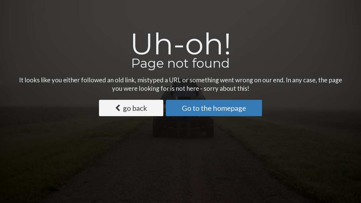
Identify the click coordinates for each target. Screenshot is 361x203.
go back (131, 108)
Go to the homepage (214, 108)
